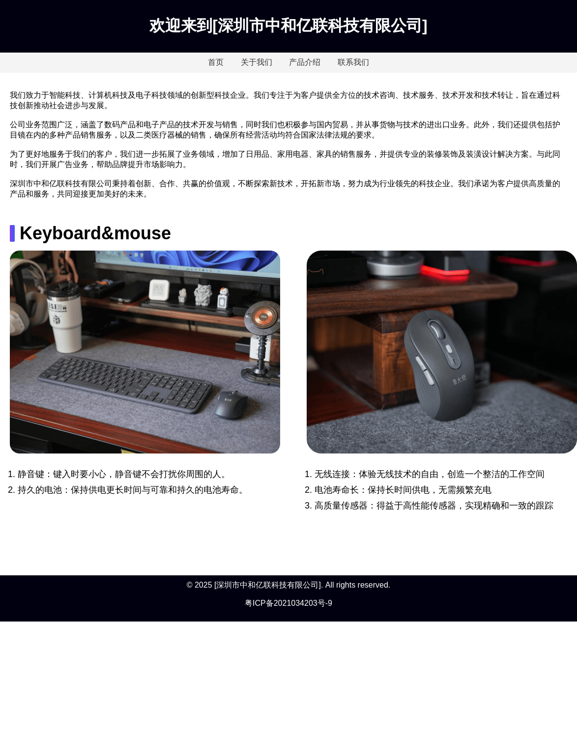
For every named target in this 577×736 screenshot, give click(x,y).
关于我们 (256, 62)
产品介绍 (304, 62)
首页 (216, 62)
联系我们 (353, 62)
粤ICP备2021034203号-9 (288, 603)
